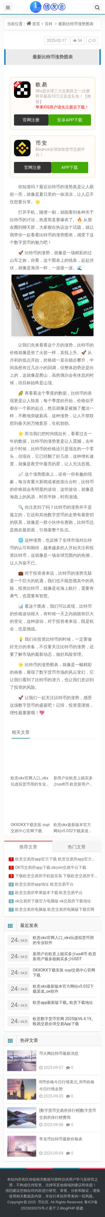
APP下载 (69, 167)
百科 (49, 24)
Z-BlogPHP (66, 1208)
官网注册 (31, 119)
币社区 (44, 1202)
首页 (36, 24)
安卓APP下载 (69, 119)
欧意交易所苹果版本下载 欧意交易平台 (49, 890)
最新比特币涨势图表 (76, 24)
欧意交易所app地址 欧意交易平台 (44, 881)
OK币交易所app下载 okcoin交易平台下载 (51, 864)
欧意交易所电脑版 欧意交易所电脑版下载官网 (54, 906)
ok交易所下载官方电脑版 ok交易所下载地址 (53, 898)
